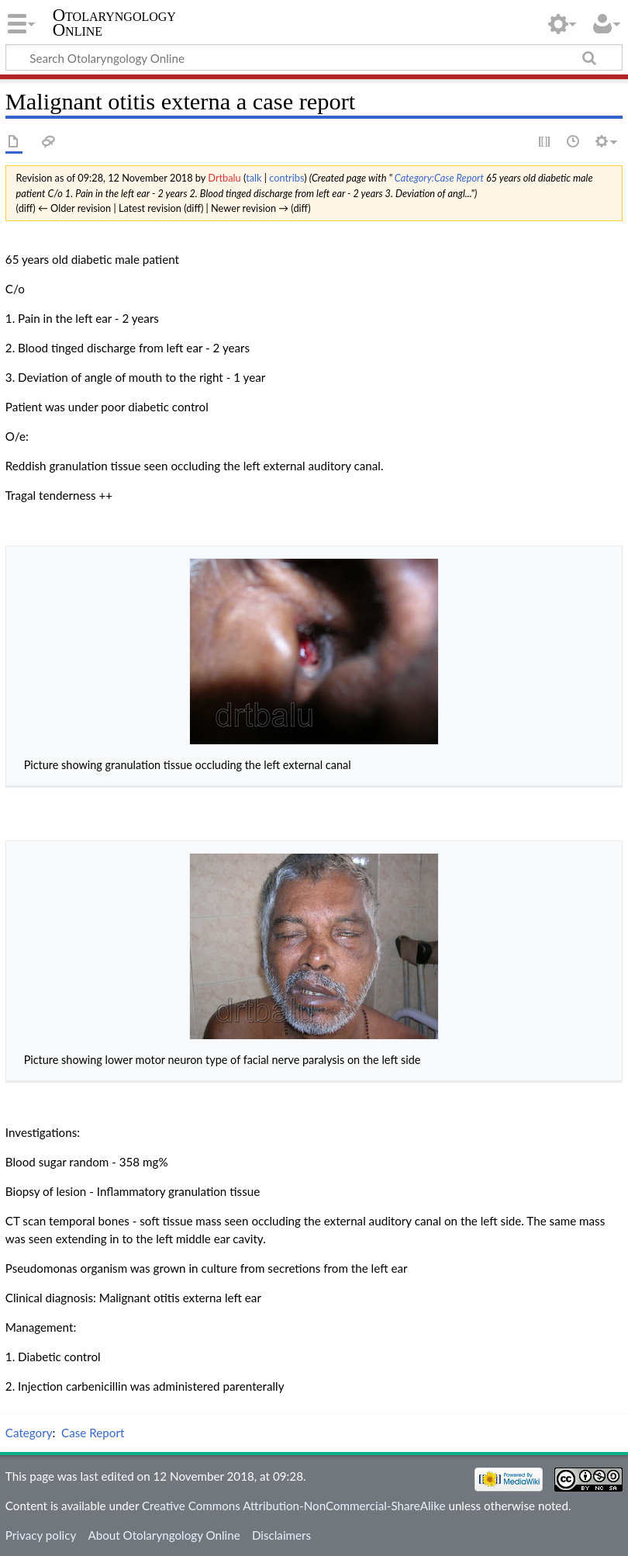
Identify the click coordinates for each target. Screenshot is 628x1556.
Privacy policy (40, 1535)
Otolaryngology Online (114, 22)
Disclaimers (281, 1535)
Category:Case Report (439, 178)
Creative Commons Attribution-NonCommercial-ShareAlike (294, 1506)
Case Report (92, 1433)
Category (29, 1433)
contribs (286, 178)
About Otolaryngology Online (164, 1535)
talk (253, 178)
